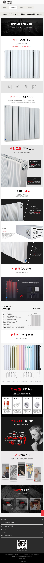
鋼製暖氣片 (5, 7)
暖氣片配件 (30, 7)
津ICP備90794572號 (22, 561)
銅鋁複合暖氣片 (13, 7)
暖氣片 (13, 554)
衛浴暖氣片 (21, 7)
